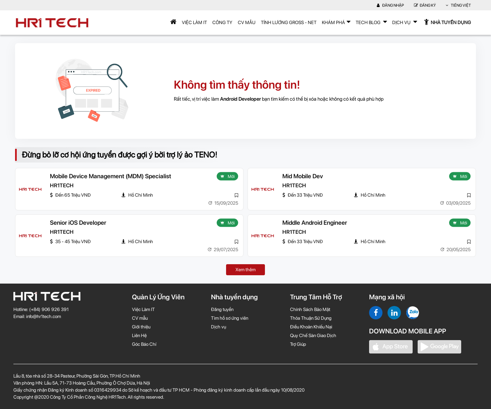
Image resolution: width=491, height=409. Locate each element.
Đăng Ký (425, 5)
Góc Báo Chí (144, 344)
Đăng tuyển (222, 309)
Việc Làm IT (194, 22)
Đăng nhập (390, 5)
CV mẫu (247, 22)
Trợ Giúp (298, 344)
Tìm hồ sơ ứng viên (229, 318)
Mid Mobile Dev (302, 176)
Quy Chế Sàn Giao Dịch (313, 335)
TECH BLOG (371, 21)
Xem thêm (245, 269)
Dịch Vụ (404, 21)
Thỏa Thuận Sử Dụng (311, 318)
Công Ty (222, 22)
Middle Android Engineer (314, 222)
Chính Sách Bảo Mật (310, 309)
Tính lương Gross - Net (289, 22)
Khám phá (336, 21)
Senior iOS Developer (78, 222)
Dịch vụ (218, 326)
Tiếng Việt (458, 5)
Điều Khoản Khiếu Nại (311, 326)
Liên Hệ (139, 335)
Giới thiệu (141, 326)
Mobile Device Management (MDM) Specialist (110, 176)
